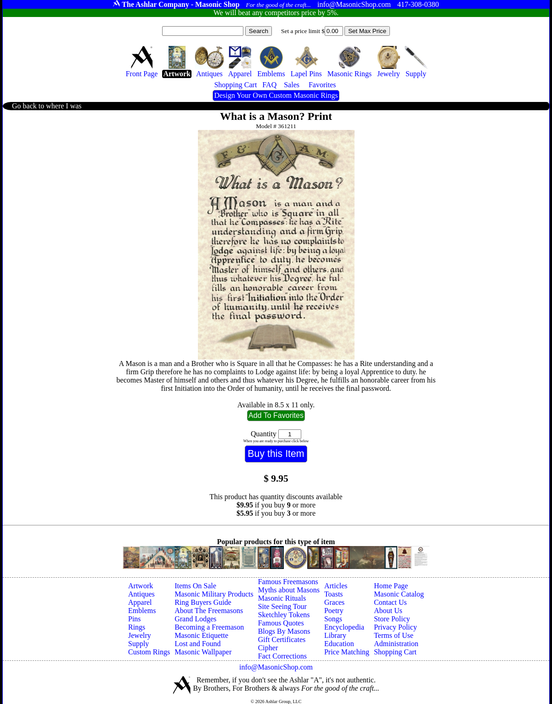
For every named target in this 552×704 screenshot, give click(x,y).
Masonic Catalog (399, 594)
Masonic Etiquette (201, 635)
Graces (334, 602)
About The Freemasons (209, 610)
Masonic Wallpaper (203, 652)
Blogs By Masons (284, 631)
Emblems (142, 610)
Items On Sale (195, 586)
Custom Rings (149, 652)
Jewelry (139, 635)
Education (339, 644)
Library (335, 635)
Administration (396, 644)
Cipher (268, 648)
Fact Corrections (282, 656)
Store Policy (392, 619)
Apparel (140, 602)
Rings (136, 627)
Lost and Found (197, 644)
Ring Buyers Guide (203, 602)
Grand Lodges (195, 619)
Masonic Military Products (214, 594)
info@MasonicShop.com (276, 667)
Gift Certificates (282, 639)
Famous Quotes (281, 623)
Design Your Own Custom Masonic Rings (276, 95)
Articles (336, 586)
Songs (333, 619)
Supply (138, 644)
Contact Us (390, 602)
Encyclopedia (344, 627)
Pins (134, 619)
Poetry (334, 610)
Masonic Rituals (282, 598)
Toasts (333, 594)
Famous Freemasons (288, 582)
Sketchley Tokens (284, 615)
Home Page (391, 586)
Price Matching (346, 652)
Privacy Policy (395, 627)
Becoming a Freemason (209, 627)
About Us (388, 610)
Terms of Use (393, 635)
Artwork (140, 586)
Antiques (141, 594)
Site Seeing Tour (282, 606)
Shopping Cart (395, 652)
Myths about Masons (289, 590)
